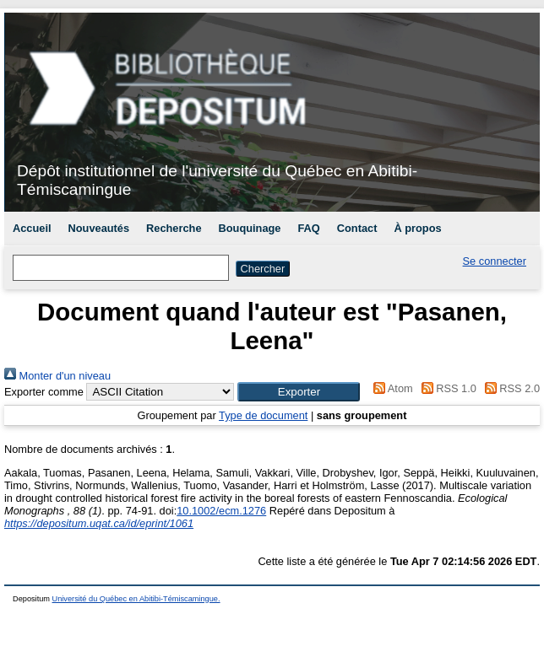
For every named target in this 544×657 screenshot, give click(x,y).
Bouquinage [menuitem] (250, 228)
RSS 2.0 (509, 388)
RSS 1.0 (446, 388)
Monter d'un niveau (57, 375)
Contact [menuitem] (357, 228)
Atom (390, 388)
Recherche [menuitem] (173, 228)
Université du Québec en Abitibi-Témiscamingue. (136, 599)
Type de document (263, 415)
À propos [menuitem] (417, 228)
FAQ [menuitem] (308, 228)
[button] (298, 391)
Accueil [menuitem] (32, 228)
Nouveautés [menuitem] (99, 228)
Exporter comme (44, 391)
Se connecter (494, 261)
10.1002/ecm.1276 (221, 510)
